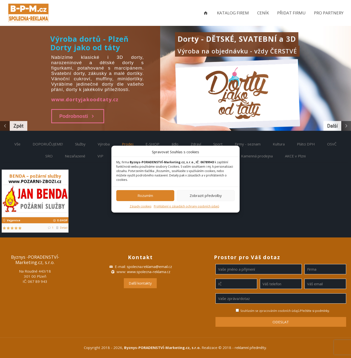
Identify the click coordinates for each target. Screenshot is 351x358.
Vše (17, 144)
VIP (100, 155)
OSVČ (331, 144)
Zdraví (196, 144)
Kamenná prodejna (257, 155)
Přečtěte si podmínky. (315, 311)
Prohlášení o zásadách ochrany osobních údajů (186, 206)
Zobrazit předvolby (206, 195)
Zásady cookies (140, 206)
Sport (218, 144)
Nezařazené (75, 155)
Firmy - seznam (248, 144)
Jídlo (175, 144)
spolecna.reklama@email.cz (149, 266)
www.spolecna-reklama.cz (148, 271)
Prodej (127, 144)
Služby (80, 144)
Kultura (279, 144)
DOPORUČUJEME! (48, 144)
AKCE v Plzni (295, 155)
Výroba (104, 144)
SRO (49, 155)
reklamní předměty (250, 347)
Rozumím (145, 195)
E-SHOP (152, 144)
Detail (64, 227)
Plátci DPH (306, 144)
